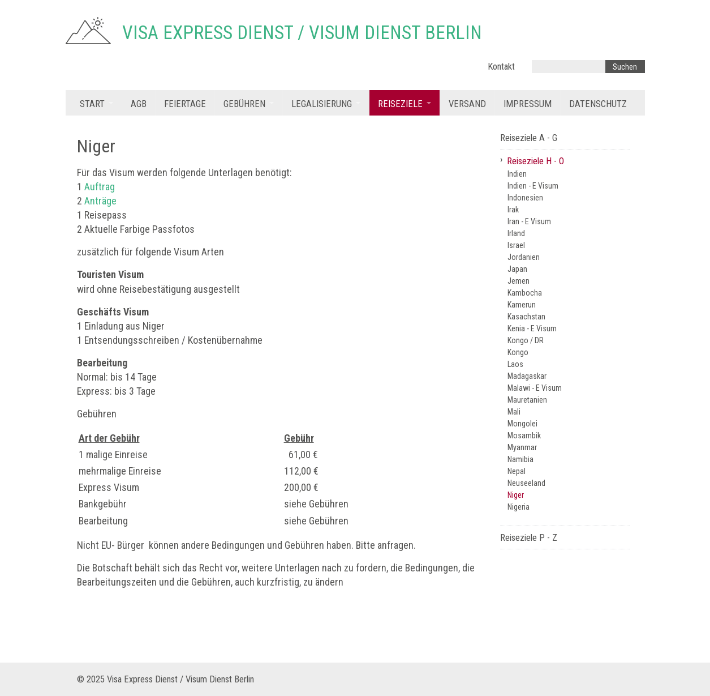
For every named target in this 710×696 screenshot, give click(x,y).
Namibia (520, 459)
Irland (516, 233)
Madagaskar (527, 376)
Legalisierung (321, 104)
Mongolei (522, 423)
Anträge (100, 201)
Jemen (518, 280)
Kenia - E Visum (532, 328)
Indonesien (525, 197)
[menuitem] (96, 103)
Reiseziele (400, 104)
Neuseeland (526, 483)
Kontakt (501, 66)
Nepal (516, 471)
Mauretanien (527, 399)
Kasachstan (526, 316)
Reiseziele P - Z (528, 537)
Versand (467, 104)
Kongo (517, 352)
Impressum (528, 104)
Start (92, 104)
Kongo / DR (525, 340)
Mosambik (524, 435)
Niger (515, 494)
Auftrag (99, 187)
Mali (513, 411)
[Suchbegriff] (568, 66)
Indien (517, 173)
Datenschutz (598, 104)
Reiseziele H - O (535, 161)
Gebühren (244, 104)
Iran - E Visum (529, 221)
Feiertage (185, 104)
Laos (515, 364)
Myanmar (522, 447)
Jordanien (523, 257)
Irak (513, 209)
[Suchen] (625, 66)
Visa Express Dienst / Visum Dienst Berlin (302, 33)
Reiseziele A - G (528, 138)
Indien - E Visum (532, 185)
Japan (517, 269)
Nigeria (518, 506)
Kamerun (521, 304)
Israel (516, 245)
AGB (139, 104)
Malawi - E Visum (534, 387)
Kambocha (524, 292)
